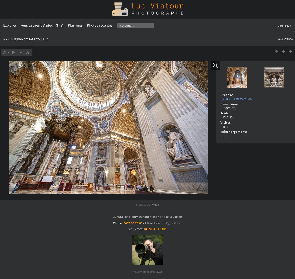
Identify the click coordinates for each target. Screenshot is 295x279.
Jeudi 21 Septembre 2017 (237, 99)
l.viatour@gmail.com (168, 223)
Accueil (7, 39)
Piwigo (155, 204)
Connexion (284, 25)
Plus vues (75, 25)
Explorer (9, 25)
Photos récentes (99, 25)
